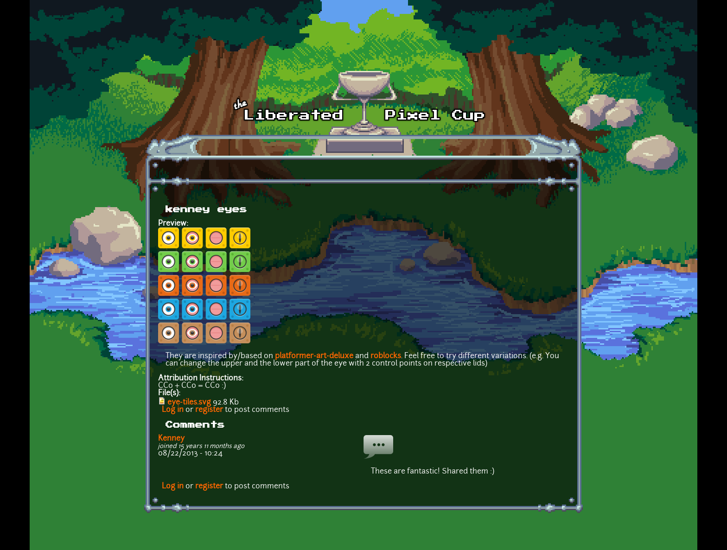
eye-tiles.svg (189, 402)
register (209, 410)
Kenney (171, 439)
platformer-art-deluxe (314, 356)
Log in (173, 410)
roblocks (385, 356)
